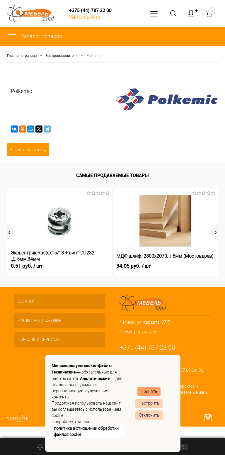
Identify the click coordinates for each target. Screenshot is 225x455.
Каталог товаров (34, 36)
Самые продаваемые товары (112, 175)
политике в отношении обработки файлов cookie (86, 431)
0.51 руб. (26, 266)
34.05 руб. (133, 266)
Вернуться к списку (28, 149)
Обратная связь (84, 16)
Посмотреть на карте (140, 332)
